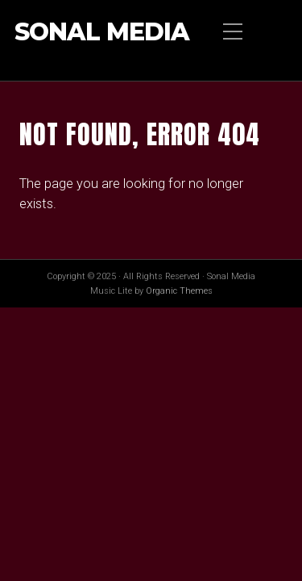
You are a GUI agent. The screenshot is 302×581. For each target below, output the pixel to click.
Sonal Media (101, 32)
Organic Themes (179, 291)
